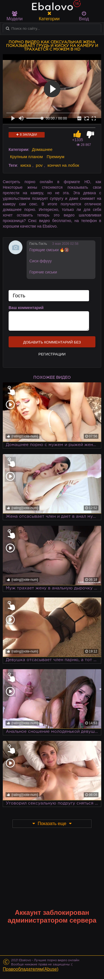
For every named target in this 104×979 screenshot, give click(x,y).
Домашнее (42, 149)
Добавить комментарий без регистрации (52, 343)
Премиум (55, 156)
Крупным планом (26, 156)
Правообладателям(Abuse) (31, 969)
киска (26, 165)
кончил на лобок (63, 165)
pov (39, 165)
